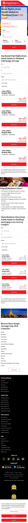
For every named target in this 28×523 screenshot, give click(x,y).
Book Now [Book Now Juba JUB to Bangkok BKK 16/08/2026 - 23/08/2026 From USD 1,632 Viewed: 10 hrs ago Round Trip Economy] (14, 124)
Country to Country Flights (9, 474)
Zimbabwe (3, 337)
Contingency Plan (5, 430)
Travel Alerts (3, 445)
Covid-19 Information (6, 449)
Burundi (3, 356)
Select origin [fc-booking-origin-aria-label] (6, 32)
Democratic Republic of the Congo (10, 363)
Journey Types (4, 83)
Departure (5, 40)
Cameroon (3, 341)
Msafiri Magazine (5, 391)
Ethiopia (3, 346)
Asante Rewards (4, 382)
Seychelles (4, 349)
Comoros (3, 361)
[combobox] (15, 67)
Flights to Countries (9, 472)
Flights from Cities (8, 476)
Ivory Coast (4, 339)
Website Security (4, 421)
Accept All (14, 520)
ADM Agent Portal (5, 406)
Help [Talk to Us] (4, 441)
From (4, 30)
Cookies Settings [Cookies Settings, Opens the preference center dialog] (14, 511)
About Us (3, 380)
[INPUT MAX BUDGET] (15, 80)
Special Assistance (5, 408)
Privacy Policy (4, 417)
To (3, 35)
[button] (9, 26)
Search (14, 47)
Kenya (2, 332)
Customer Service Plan (6, 428)
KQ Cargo (3, 385)
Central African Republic (7, 344)
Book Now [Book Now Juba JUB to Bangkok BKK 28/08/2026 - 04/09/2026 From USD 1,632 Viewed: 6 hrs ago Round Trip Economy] (14, 144)
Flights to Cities (18, 472)
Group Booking (4, 400)
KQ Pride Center (4, 387)
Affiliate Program (5, 402)
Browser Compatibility (6, 423)
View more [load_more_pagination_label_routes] (14, 370)
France (3, 365)
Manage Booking (5, 397)
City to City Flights (19, 474)
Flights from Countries (17, 476)
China (2, 358)
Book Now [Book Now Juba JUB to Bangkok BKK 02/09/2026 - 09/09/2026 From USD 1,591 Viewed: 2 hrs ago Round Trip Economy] (14, 104)
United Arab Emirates (6, 353)
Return (16, 40)
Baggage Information (6, 410)
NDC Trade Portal (5, 404)
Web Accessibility (5, 432)
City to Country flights (14, 477)
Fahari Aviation (4, 389)
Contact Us (3, 438)
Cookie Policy (4, 426)
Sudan (2, 351)
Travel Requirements (5, 447)
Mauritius (3, 334)
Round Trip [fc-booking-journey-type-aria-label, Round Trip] (5, 23)
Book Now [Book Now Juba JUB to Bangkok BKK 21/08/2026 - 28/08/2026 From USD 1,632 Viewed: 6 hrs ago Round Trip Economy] (14, 164)
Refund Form (4, 451)
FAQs (2, 443)
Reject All (14, 516)
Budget (2, 76)
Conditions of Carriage (6, 419)
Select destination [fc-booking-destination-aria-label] (7, 37)
